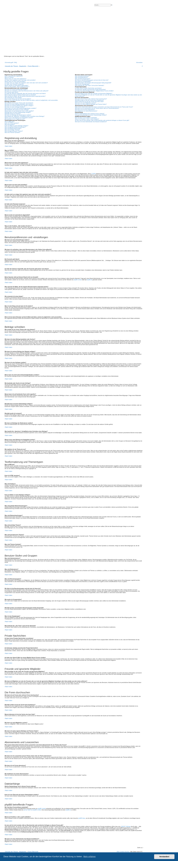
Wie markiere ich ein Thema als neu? (15, 119)
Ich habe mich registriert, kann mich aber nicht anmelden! (20, 80)
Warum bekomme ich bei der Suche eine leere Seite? (89, 101)
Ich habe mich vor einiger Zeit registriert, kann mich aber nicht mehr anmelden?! (26, 82)
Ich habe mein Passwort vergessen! (14, 84)
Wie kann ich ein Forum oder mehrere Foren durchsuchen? (91, 99)
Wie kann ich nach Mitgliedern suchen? (85, 103)
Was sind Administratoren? (82, 76)
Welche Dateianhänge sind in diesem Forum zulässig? (89, 113)
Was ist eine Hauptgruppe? (82, 84)
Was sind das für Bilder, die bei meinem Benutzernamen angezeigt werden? (25, 96)
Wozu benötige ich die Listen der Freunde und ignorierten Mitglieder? (93, 93)
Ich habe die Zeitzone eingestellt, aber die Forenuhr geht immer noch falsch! (25, 93)
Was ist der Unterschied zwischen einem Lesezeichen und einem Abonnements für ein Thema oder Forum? (104, 107)
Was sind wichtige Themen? (12, 129)
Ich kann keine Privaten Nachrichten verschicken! (88, 88)
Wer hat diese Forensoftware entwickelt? (86, 117)
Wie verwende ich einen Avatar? (13, 97)
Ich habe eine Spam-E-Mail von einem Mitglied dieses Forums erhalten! (94, 91)
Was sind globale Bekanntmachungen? (15, 127)
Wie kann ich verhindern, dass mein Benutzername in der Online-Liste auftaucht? (26, 91)
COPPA (93, 173)
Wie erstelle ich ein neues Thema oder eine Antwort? (19, 103)
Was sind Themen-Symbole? (12, 132)
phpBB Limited (78, 279)
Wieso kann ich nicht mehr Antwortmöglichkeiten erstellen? (20, 108)
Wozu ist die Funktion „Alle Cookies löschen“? (17, 87)
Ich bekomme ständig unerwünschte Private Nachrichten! (90, 89)
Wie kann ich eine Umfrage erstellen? (15, 107)
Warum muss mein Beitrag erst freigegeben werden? (19, 117)
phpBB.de (89, 279)
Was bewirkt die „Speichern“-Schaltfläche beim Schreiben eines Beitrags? (24, 116)
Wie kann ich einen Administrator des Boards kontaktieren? (91, 121)
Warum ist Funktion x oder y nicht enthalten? (87, 119)
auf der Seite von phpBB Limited (32, 810)
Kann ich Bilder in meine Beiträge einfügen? (16, 125)
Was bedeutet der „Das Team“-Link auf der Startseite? (89, 85)
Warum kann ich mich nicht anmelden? (15, 81)
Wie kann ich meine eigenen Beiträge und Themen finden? (91, 104)
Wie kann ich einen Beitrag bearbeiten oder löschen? (19, 104)
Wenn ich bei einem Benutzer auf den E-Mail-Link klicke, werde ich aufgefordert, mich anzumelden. (31, 100)
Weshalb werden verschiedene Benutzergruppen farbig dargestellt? (93, 82)
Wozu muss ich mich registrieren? (14, 76)
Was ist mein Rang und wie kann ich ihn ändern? (18, 99)
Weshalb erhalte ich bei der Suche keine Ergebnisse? (89, 100)
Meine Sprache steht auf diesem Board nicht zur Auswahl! (20, 95)
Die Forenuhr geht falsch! (11, 92)
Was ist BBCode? (9, 121)
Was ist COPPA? (9, 77)
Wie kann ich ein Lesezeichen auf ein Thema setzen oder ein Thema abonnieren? (97, 108)
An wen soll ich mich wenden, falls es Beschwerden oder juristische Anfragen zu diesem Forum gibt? (102, 120)
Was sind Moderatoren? (81, 77)
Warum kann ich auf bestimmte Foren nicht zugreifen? (19, 111)
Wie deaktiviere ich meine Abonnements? (86, 111)
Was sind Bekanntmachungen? (13, 128)
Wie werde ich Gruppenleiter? (83, 81)
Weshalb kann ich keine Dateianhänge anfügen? (18, 112)
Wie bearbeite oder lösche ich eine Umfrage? (17, 109)
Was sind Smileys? (10, 124)
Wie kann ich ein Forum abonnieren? (85, 109)
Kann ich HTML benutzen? (12, 123)
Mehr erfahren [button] (89, 857)
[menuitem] (15, 62)
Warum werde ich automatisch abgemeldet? (16, 85)
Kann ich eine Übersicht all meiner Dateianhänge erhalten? (91, 115)
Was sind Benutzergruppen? (82, 78)
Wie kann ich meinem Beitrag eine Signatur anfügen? (19, 105)
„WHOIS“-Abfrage (125, 826)
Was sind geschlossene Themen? (14, 131)
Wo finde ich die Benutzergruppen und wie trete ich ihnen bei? (91, 80)
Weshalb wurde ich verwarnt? (13, 113)
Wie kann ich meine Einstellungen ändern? (16, 89)
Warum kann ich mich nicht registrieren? (15, 78)
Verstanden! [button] (164, 857)
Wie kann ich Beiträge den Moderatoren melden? (18, 115)
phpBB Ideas (81, 818)
